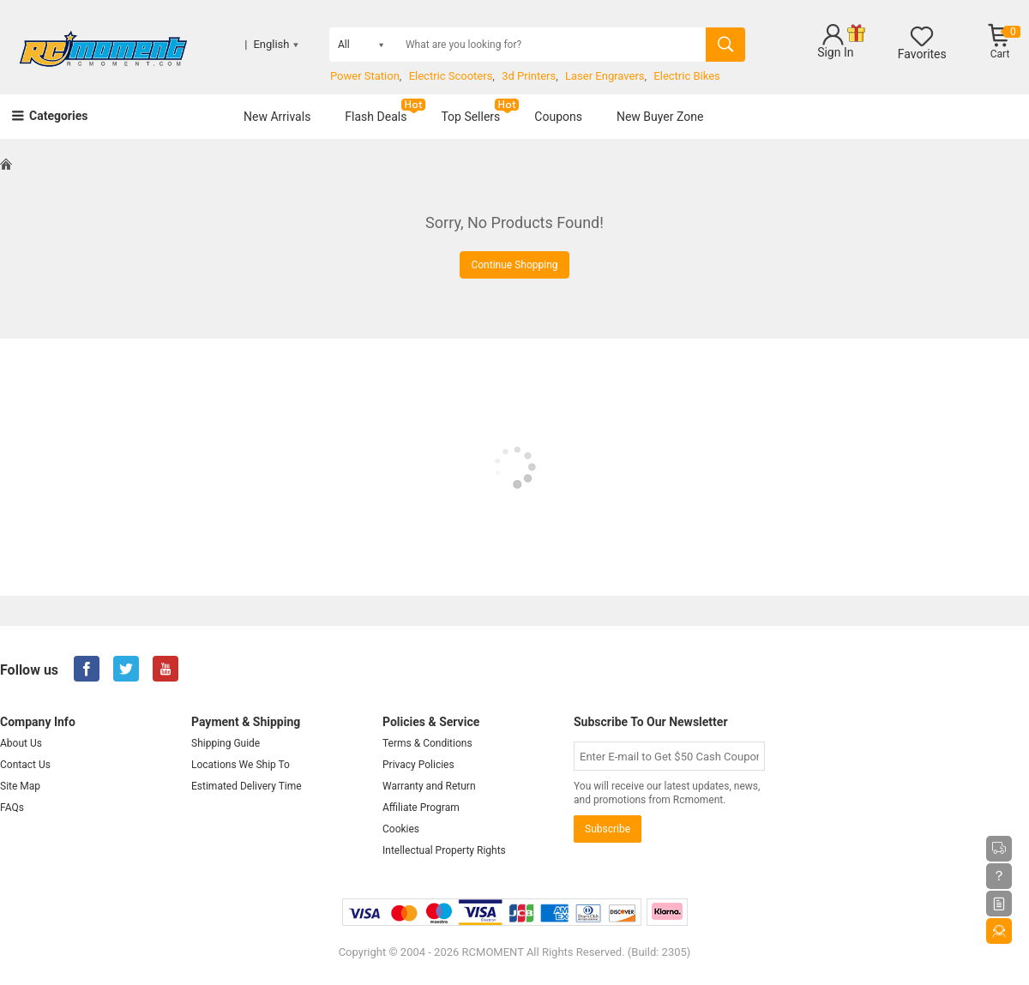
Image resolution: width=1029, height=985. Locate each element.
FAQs (12, 808)
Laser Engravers (605, 75)
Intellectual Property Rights (444, 850)
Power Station (365, 75)
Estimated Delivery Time (246, 786)
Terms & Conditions (427, 743)
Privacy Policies (418, 765)
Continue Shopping (514, 265)
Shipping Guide (225, 743)
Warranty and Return (429, 786)
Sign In (835, 52)
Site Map (20, 786)
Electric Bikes (686, 75)
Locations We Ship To (240, 765)
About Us (21, 743)
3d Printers (529, 75)
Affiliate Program (421, 808)
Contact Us (25, 765)
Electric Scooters (451, 75)
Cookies (400, 829)
